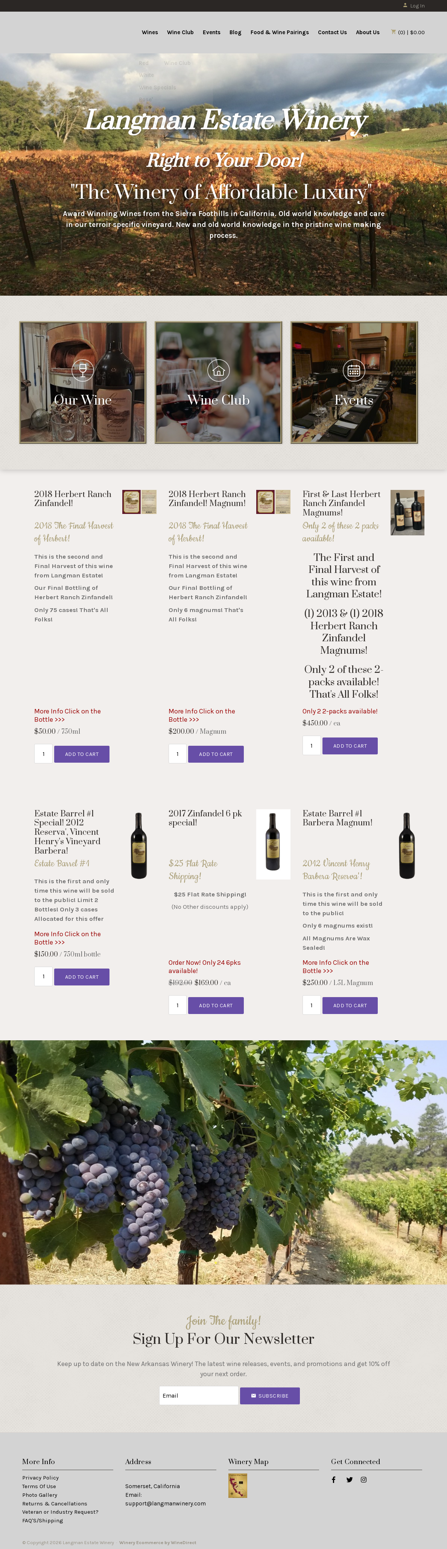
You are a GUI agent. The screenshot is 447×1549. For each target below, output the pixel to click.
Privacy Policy (40, 1475)
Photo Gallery (39, 1493)
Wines (150, 32)
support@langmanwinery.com (165, 1501)
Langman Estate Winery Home (68, 32)
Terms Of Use (39, 1484)
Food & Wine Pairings (280, 32)
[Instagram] (363, 1477)
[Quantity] (43, 753)
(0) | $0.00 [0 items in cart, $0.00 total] (408, 32)
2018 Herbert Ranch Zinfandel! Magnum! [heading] (207, 499)
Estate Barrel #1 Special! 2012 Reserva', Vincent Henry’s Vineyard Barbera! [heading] (67, 832)
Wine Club (180, 32)
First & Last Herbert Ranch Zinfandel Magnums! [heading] (342, 503)
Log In (414, 6)
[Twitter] (349, 1477)
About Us (368, 32)
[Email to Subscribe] (199, 1395)
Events (211, 32)
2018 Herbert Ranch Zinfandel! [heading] (72, 499)
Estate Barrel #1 (61, 864)
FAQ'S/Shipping (42, 1519)
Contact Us (332, 32)
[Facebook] (333, 1477)
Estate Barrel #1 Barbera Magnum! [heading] (337, 818)
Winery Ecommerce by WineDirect (157, 1541)
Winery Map (248, 1460)
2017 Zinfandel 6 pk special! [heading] (205, 818)
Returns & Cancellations (54, 1501)
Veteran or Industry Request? (60, 1510)
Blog (236, 32)
